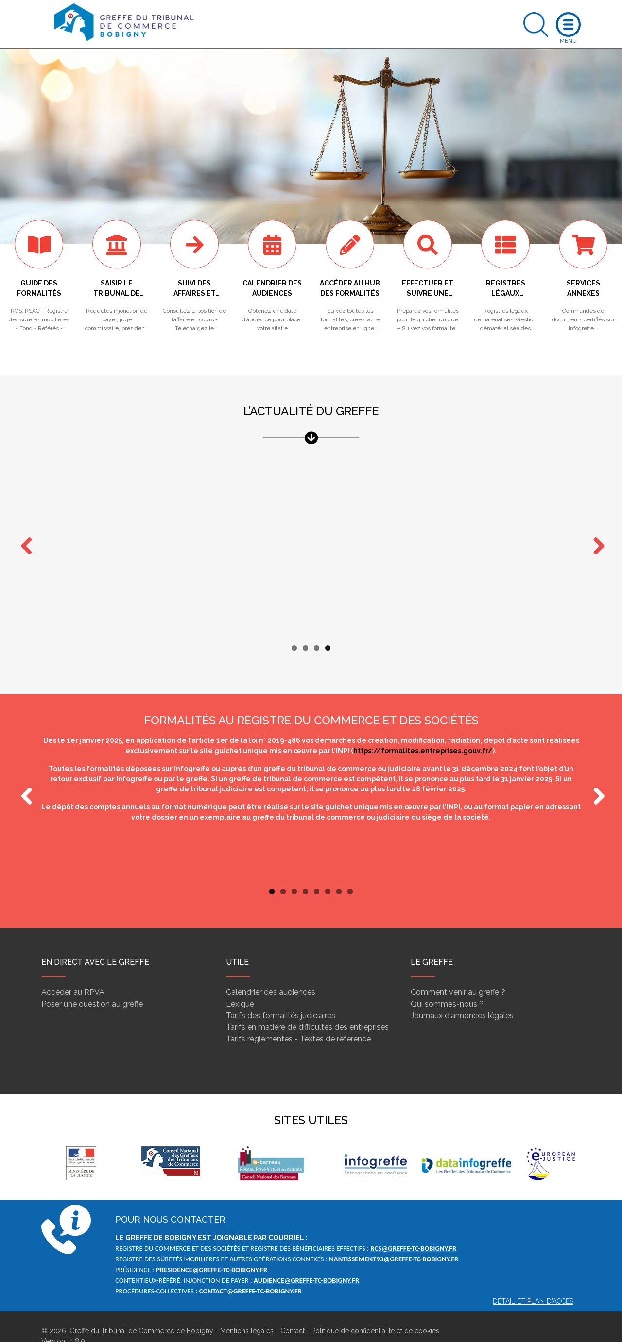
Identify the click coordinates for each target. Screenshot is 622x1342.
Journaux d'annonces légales (462, 996)
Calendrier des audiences (270, 973)
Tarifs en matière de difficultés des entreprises (307, 1008)
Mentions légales (247, 1312)
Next (595, 537)
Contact (292, 1312)
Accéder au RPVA (72, 973)
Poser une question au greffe (92, 985)
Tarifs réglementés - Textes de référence (298, 1019)
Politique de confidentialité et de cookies (375, 1312)
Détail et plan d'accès (533, 1282)
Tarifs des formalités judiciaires (280, 996)
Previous (26, 778)
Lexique (240, 985)
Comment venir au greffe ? (458, 973)
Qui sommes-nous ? (447, 985)
